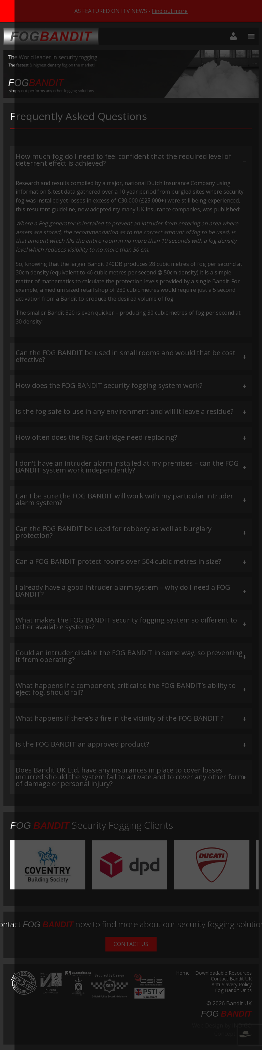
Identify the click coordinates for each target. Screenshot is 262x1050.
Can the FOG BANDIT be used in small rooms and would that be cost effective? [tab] (125, 356)
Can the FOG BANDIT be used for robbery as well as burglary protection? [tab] (114, 532)
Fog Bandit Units (233, 990)
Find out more (170, 11)
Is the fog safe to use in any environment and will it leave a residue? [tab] (124, 411)
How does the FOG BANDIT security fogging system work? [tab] (109, 385)
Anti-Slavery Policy (232, 985)
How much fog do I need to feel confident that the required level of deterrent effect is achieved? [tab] (123, 160)
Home (183, 973)
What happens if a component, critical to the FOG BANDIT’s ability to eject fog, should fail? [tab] (126, 689)
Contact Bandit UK (231, 979)
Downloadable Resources (223, 973)
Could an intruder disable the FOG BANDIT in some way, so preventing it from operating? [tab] (129, 656)
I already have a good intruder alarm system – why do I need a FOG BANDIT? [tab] (123, 591)
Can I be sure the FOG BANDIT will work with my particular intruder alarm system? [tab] (124, 499)
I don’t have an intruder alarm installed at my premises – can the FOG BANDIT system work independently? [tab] (127, 467)
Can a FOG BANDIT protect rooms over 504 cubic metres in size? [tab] (118, 561)
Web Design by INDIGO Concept (222, 1029)
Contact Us (131, 944)
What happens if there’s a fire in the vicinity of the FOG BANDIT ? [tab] (119, 718)
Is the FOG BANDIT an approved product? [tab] (82, 744)
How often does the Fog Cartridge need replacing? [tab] (96, 437)
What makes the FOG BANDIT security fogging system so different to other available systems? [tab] (126, 623)
